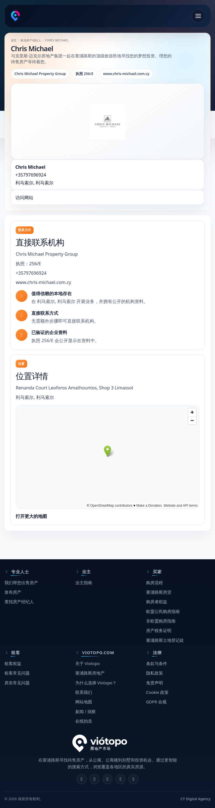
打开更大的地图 (31, 516)
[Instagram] (94, 779)
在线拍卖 (83, 721)
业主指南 (83, 582)
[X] (107, 779)
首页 (14, 40)
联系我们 (83, 692)
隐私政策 (154, 673)
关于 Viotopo (87, 663)
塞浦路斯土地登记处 (165, 640)
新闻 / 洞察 (85, 711)
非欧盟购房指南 (161, 621)
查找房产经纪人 (30, 40)
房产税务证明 (158, 630)
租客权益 (12, 663)
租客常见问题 (17, 673)
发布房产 (12, 592)
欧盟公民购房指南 (163, 611)
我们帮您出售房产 (21, 582)
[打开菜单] (198, 16)
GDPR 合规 (156, 701)
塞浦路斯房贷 (158, 592)
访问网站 (24, 197)
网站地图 (83, 701)
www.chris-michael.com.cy (43, 282)
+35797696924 (30, 175)
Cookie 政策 (157, 692)
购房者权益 (156, 601)
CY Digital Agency (196, 798)
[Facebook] (81, 779)
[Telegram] (120, 779)
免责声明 (154, 682)
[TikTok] (133, 779)
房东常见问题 (17, 682)
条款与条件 (156, 663)
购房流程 (154, 582)
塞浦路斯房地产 (90, 673)
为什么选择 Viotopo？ (96, 682)
